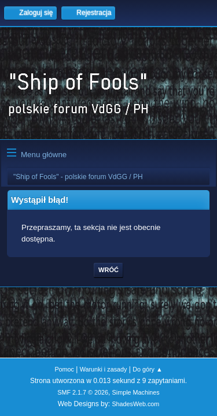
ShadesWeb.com (135, 403)
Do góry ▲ (147, 369)
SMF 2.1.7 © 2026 (82, 392)
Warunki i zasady (103, 369)
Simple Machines (136, 392)
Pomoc (64, 369)
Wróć (108, 269)
